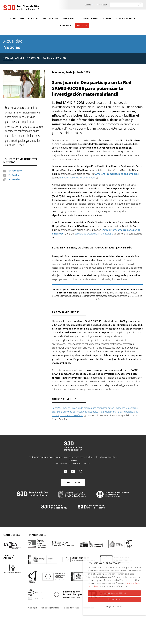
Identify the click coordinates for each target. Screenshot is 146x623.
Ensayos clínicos (125, 18)
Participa (82, 25)
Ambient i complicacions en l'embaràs (117, 173)
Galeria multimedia (55, 58)
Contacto (103, 4)
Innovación (69, 18)
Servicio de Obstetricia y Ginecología (94, 233)
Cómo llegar (73, 482)
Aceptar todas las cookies (114, 594)
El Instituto (17, 18)
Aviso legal (32, 607)
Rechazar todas (114, 600)
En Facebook (15, 170)
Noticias (11, 47)
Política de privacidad (50, 607)
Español (88, 4)
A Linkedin (14, 179)
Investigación (50, 18)
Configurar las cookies (114, 606)
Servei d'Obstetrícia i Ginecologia (77, 177)
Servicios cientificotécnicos (96, 18)
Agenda (19, 58)
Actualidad (65, 25)
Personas (33, 18)
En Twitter (13, 175)
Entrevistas (34, 58)
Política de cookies (71, 607)
